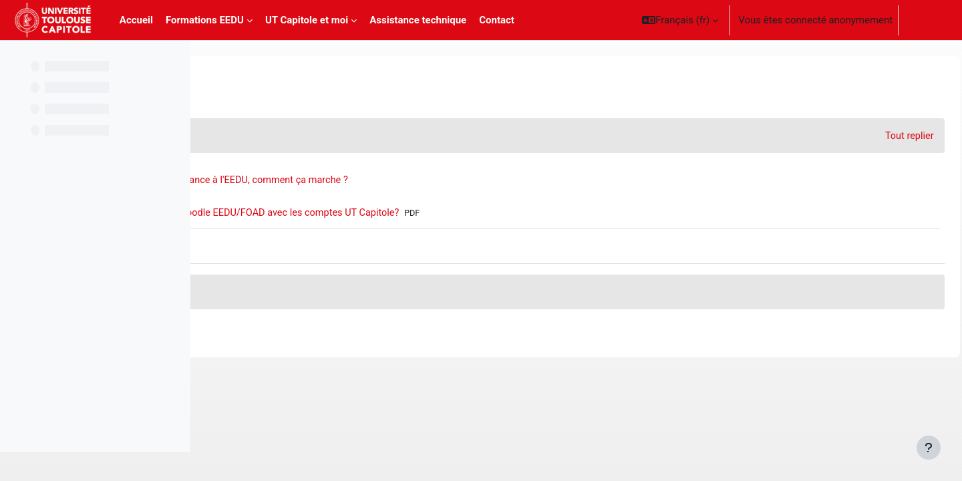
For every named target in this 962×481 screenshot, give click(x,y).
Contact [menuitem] (496, 20)
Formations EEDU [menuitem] (205, 20)
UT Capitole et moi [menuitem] (306, 20)
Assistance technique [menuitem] (417, 20)
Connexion (927, 20)
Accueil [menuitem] (136, 20)
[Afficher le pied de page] (929, 448)
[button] (680, 20)
